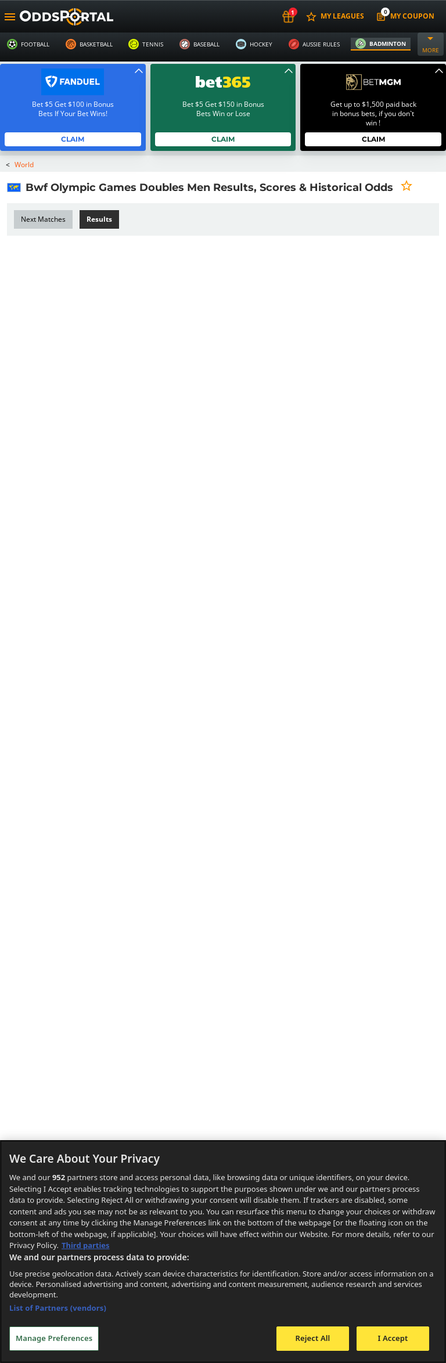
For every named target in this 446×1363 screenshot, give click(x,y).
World (24, 165)
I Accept (392, 1338)
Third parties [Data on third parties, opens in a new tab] (86, 1245)
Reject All (313, 1338)
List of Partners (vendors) (57, 1308)
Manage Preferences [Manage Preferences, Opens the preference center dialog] (54, 1338)
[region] (223, 1251)
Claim (73, 139)
